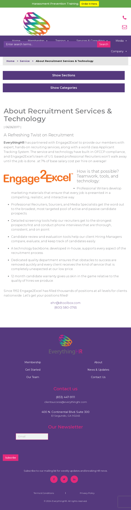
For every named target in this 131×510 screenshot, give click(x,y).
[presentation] (88, 444)
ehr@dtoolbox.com (66, 303)
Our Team (32, 377)
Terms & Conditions (44, 493)
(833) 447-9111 (65, 397)
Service (25, 60)
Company (119, 51)
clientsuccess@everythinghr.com (65, 402)
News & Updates (98, 369)
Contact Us (98, 377)
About (98, 362)
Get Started (32, 369)
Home (10, 60)
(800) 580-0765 (65, 307)
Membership (32, 362)
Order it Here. (89, 3)
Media (121, 41)
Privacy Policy (87, 493)
